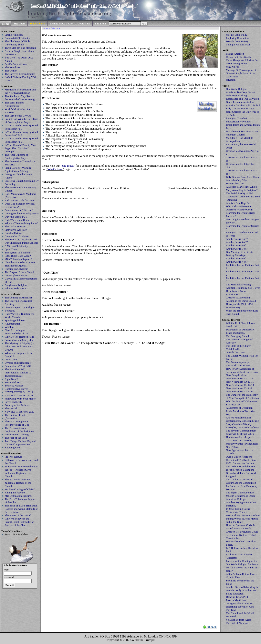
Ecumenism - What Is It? (18, 366)
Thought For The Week (238, 44)
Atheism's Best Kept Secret (240, 92)
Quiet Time (11, 249)
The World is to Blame (238, 365)
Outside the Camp (235, 352)
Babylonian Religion (16, 285)
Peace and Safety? (235, 332)
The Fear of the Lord (16, 437)
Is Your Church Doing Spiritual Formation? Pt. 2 (21, 133)
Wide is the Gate (234, 183)
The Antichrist (12, 67)
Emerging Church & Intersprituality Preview (238, 120)
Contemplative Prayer (16, 275)
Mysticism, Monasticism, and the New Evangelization (20, 91)
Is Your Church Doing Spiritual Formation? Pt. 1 (21, 127)
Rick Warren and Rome (17, 219)
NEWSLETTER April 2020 (19, 411)
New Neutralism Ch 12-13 (240, 384)
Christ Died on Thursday (239, 440)
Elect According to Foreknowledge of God (17, 332)
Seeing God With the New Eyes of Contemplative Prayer (21, 120)
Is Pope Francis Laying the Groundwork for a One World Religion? (241, 473)
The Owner (11, 70)
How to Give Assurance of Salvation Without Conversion (242, 370)
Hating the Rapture (15, 492)
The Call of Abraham (237, 622)
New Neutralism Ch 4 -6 (239, 388)
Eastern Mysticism (236, 600)
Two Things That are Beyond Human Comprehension (20, 442)
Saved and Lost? (13, 401)
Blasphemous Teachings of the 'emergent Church (242, 133)
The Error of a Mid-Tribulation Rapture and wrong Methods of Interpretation (21, 509)
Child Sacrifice (234, 349)
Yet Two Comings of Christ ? (20, 489)
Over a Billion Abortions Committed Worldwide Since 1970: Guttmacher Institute (241, 460)
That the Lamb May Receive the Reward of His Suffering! (20, 98)
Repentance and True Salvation (242, 98)
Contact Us (83, 23)
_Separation (11, 418)
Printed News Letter (61, 23)
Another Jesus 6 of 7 (237, 258)
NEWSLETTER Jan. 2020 (19, 395)
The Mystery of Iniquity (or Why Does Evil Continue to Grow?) (19, 346)
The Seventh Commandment (241, 430)
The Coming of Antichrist (18, 297)
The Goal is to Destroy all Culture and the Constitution (241, 481)
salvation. (231, 79)
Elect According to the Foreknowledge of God (17, 423)
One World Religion (236, 88)
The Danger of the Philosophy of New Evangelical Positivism (242, 396)
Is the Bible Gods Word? (18, 255)
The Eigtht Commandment (240, 492)
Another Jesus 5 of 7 (237, 248)
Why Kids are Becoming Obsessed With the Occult (239, 208)
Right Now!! (11, 379)
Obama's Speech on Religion (20, 307)
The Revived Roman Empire (20, 73)
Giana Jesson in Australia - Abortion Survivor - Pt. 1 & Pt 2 (243, 103)
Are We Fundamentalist (238, 417)
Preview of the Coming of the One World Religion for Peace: (242, 562)
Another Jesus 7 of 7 (237, 261)
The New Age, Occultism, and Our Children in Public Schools (21, 241)
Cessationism (233, 538)
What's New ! (37, 23)
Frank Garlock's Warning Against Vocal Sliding (18, 169)
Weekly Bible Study (236, 34)
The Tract (231, 609)
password (9, 577)
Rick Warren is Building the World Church (19, 315)
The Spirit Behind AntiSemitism (14, 104)
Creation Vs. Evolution (17, 236)
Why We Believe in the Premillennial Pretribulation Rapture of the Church (19, 522)
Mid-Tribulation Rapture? (18, 259)
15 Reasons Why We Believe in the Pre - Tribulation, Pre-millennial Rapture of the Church (21, 471)
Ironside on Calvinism (16, 268)
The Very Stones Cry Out (18, 115)
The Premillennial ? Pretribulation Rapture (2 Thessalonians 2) (18, 372)
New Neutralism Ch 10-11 (240, 381)
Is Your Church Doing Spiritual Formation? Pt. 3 (21, 140)
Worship (9, 326)
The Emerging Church (238, 336)
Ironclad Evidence (14, 232)
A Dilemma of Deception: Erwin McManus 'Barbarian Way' (240, 411)
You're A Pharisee (14, 385)
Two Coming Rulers (236, 63)
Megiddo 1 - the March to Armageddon (239, 139)
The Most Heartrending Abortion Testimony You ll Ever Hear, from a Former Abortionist (243, 289)
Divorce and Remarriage (18, 362)
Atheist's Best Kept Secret (239, 203)
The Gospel (11, 408)
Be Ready (10, 310)
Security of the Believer (17, 405)
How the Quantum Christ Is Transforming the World (240, 527)
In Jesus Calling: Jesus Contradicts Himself (238, 510)
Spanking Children (15, 320)
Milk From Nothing (236, 95)
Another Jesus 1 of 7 (237, 238)
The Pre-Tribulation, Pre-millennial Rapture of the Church (18, 483)
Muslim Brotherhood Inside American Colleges (240, 497)
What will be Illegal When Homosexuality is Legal (240, 435)
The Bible (100, 23)
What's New (55, 169)
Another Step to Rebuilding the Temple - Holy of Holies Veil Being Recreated (242, 590)
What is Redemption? (16, 288)
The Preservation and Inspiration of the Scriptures (19, 429)
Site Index (19, 23)
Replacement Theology (17, 434)
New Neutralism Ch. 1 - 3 (239, 378)
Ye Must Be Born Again (238, 619)
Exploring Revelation (237, 38)
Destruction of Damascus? (240, 329)
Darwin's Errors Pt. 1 (16, 216)
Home (5, 23)
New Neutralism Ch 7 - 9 (239, 391)
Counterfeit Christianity (17, 38)
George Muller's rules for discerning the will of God (240, 605)
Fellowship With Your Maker (20, 398)
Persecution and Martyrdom (19, 339)
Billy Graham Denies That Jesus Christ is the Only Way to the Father (242, 112)
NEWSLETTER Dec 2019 (19, 392)
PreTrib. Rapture (13, 456)
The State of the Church (238, 345)
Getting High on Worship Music (22, 213)
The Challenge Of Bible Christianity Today (17, 43)
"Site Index (67, 165)
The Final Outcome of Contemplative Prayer (16, 156)
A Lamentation (12, 323)
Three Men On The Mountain (20, 47)
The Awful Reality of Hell (239, 193)
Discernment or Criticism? (19, 210)
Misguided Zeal (13, 382)
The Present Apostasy (237, 362)
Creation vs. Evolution (238, 297)
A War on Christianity (16, 246)
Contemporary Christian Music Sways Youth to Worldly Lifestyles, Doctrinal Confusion (242, 424)
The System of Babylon (17, 252)
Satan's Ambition (14, 34)
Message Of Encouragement (241, 70)
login (6, 569)
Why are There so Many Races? (22, 223)
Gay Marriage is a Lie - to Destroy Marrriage (239, 253)
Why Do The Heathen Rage (19, 336)
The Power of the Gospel (18, 515)
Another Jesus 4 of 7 (237, 245)
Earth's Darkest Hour (16, 64)
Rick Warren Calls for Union (20, 200)
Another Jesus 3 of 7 (237, 242)
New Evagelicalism (236, 375)
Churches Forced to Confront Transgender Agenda (20, 264)
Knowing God (12, 447)
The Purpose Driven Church (19, 272)
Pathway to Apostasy (16, 229)
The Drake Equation (15, 226)
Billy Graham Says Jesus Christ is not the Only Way (242, 178)
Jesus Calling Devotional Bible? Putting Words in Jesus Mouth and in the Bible (243, 518)
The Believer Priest (15, 414)
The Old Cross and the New (240, 466)
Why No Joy (232, 66)
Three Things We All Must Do (242, 60)
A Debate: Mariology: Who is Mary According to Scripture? (242, 188)
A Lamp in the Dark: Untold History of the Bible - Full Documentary (241, 304)
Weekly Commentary (237, 41)
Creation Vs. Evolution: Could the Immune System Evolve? (242, 533)
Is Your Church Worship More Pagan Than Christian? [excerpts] (21, 148)
